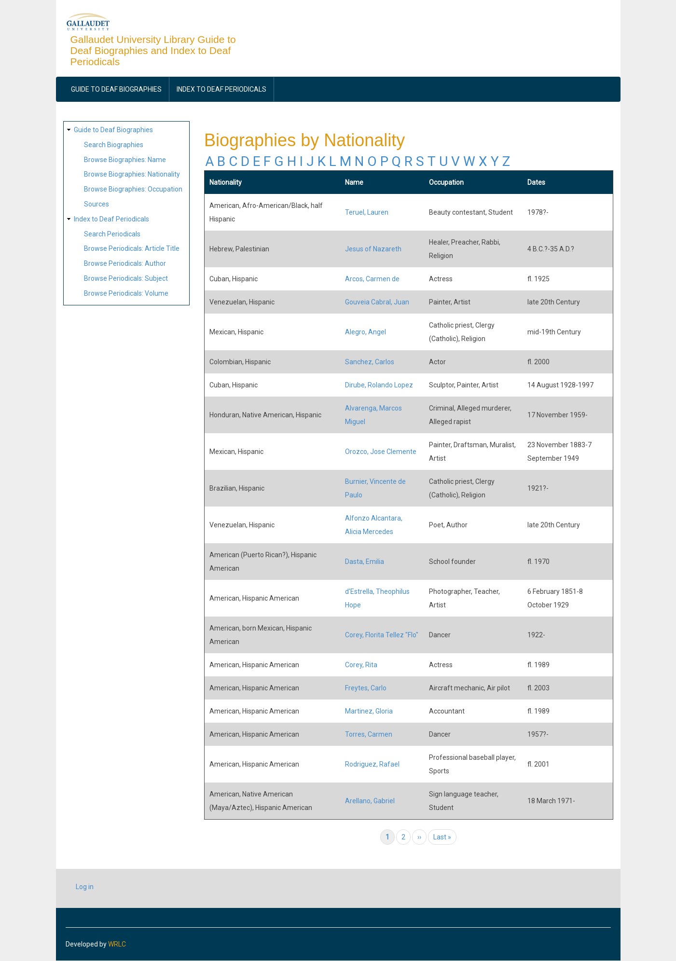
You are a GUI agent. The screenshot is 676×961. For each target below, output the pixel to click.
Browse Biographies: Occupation (133, 189)
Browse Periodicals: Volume (126, 293)
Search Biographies (113, 145)
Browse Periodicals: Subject (126, 278)
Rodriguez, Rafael (372, 764)
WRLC (117, 944)
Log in (85, 887)
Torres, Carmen (368, 734)
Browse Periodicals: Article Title (131, 248)
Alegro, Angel (365, 332)
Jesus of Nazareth (373, 249)
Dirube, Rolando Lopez (379, 385)
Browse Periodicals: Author (125, 263)
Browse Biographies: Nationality (132, 174)
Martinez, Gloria (369, 711)
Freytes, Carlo (365, 688)
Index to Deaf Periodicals (221, 89)
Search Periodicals (112, 234)
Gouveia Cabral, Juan (377, 302)
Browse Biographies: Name (125, 160)
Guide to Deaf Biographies (116, 89)
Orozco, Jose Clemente (380, 451)
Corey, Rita (361, 665)
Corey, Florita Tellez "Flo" (381, 635)
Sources (96, 204)
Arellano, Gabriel (370, 801)
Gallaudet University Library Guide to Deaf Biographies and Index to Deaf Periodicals (153, 50)
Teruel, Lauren (366, 212)
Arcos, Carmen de (372, 279)
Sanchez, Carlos (369, 362)
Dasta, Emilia (364, 561)
